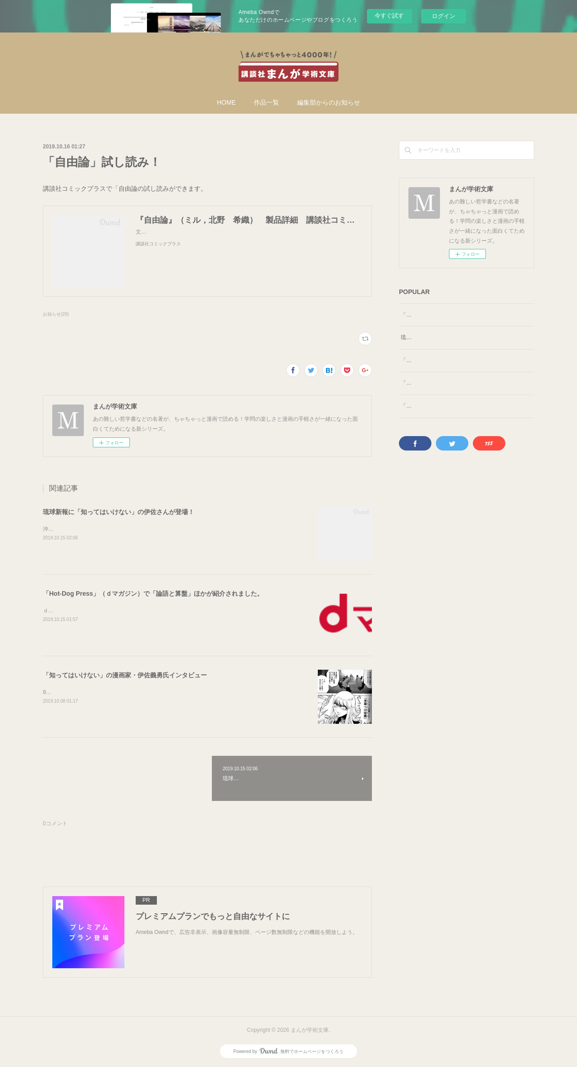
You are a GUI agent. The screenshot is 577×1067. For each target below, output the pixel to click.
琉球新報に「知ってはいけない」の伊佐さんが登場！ (118, 511)
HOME (226, 102)
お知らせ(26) (56, 314)
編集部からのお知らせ (328, 102)
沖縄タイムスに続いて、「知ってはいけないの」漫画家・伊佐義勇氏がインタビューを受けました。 (164, 529)
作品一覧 (266, 102)
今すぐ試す (389, 15)
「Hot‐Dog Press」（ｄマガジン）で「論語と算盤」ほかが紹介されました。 (153, 593)
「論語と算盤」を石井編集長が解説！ (447, 393)
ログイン (443, 16)
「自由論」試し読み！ (428, 315)
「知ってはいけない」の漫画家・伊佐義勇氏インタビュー (125, 675)
